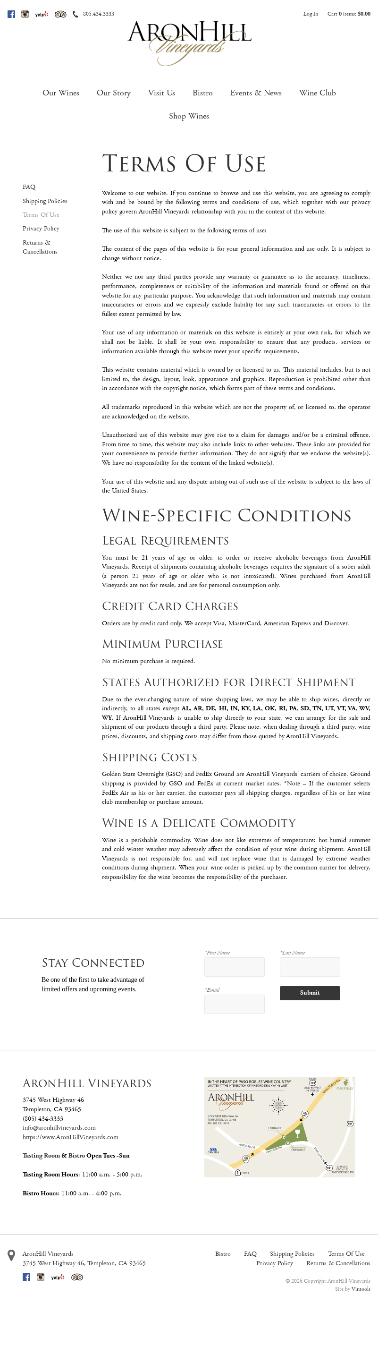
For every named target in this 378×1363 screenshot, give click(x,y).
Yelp (42, 14)
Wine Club (317, 92)
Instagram (25, 14)
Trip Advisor (61, 14)
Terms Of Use (41, 215)
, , (84, 1263)
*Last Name (292, 952)
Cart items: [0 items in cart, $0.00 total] (349, 13)
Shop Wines (189, 116)
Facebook (11, 14)
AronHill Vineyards (48, 1254)
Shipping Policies (45, 201)
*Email (211, 990)
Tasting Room (41, 1155)
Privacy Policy (41, 228)
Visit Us (161, 92)
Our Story (114, 92)
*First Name (217, 952)
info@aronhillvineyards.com (59, 1128)
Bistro (203, 92)
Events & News (256, 92)
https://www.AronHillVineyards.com (70, 1137)
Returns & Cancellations (40, 247)
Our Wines (60, 92)
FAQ (29, 187)
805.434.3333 (98, 13)
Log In (310, 13)
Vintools (361, 1289)
